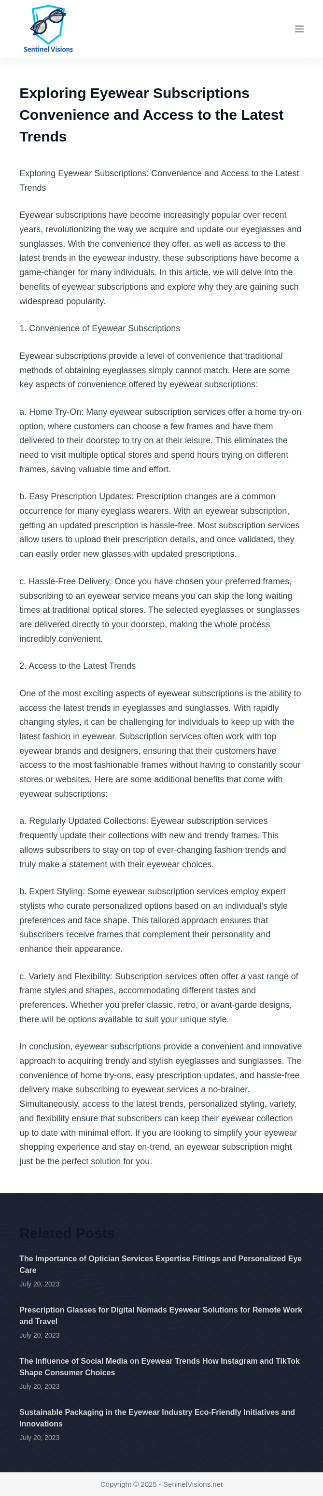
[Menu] (299, 29)
